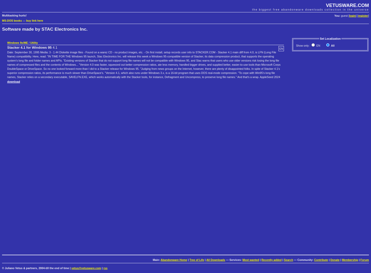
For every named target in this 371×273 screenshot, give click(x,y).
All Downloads (215, 259)
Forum (364, 259)
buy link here (34, 20)
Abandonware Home (174, 259)
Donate (335, 259)
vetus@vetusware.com (86, 268)
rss (105, 268)
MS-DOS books (12, 20)
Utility (34, 42)
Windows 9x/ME (17, 42)
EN (318, 45)
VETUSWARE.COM (347, 5)
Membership (350, 259)
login (352, 15)
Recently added (271, 259)
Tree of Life (196, 259)
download (13, 81)
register (363, 15)
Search (288, 259)
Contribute (321, 259)
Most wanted (250, 259)
